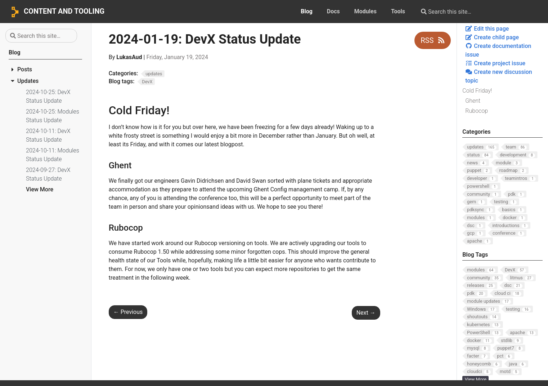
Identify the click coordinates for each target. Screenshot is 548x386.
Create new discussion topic (498, 76)
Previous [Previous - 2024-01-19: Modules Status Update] (128, 312)
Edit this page (487, 28)
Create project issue (495, 63)
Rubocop (476, 110)
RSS (433, 40)
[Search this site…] (473, 11)
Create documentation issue (498, 50)
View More (39, 189)
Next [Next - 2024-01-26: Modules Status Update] (366, 312)
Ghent (472, 100)
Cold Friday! (477, 90)
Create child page (492, 37)
